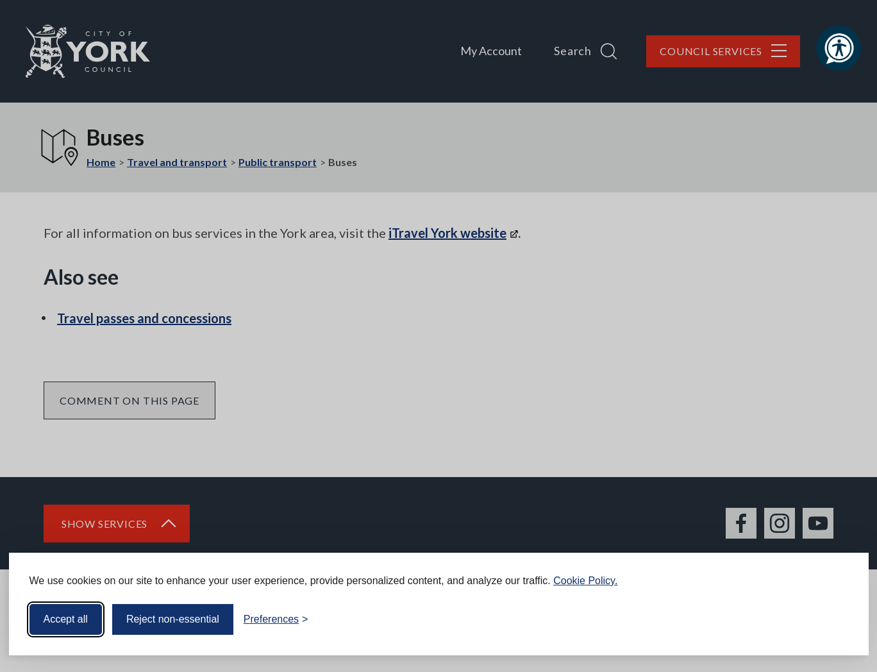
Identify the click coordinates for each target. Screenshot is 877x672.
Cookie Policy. (585, 580)
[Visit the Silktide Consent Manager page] (840, 619)
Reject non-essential (172, 619)
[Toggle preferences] (276, 619)
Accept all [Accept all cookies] (66, 619)
